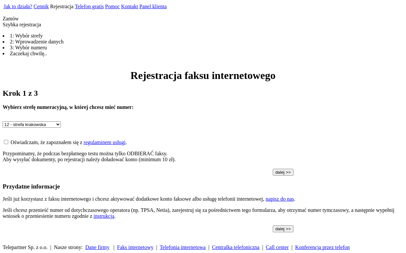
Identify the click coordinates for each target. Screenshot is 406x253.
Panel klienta (153, 6)
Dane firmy (97, 247)
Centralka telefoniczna (235, 247)
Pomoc (112, 6)
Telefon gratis (89, 6)
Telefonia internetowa (183, 247)
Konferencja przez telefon (322, 247)
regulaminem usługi (105, 142)
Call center (277, 247)
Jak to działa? (18, 6)
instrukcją (103, 216)
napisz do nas (280, 199)
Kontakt (129, 6)
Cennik (41, 6)
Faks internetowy (135, 247)
